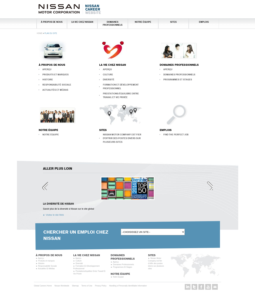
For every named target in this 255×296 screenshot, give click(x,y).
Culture (108, 74)
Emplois (204, 21)
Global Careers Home (43, 289)
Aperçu (46, 69)
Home (39, 33)
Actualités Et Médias (55, 89)
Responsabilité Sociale (56, 84)
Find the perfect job (175, 134)
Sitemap (75, 289)
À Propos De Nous (52, 21)
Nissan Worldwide (62, 289)
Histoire (47, 79)
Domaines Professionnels (112, 23)
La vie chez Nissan (82, 21)
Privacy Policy (100, 289)
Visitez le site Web (55, 215)
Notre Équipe (143, 21)
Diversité (108, 79)
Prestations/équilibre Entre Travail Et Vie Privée (121, 95)
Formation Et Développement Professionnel (121, 86)
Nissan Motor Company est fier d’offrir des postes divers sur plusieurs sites (122, 138)
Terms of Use (86, 289)
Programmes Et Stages (177, 79)
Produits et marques (55, 74)
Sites (173, 21)
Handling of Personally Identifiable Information (128, 289)
